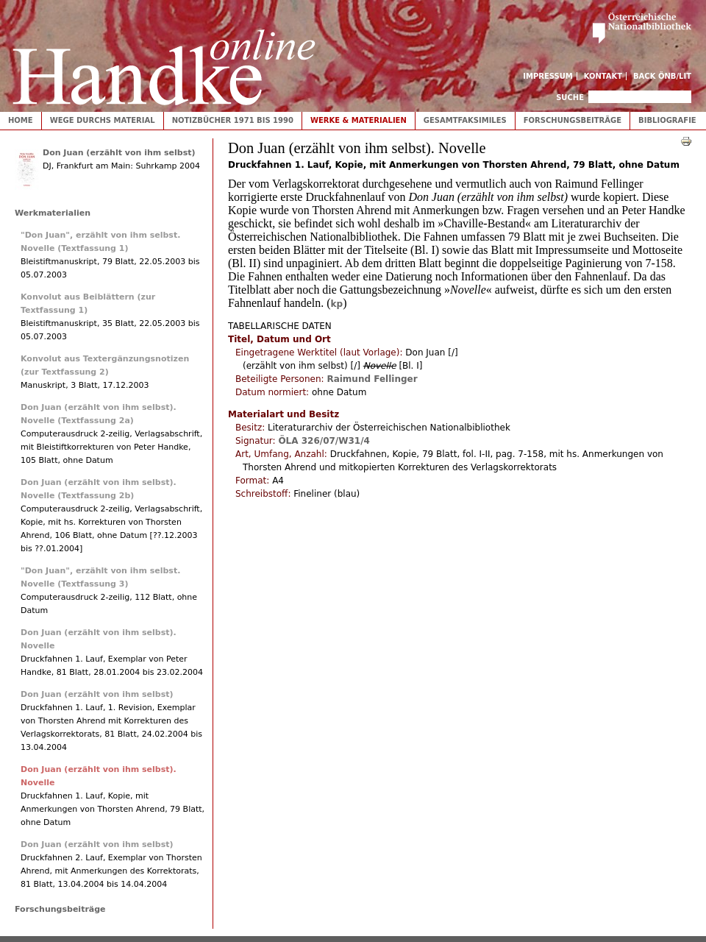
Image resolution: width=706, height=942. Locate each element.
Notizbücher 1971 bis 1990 (232, 120)
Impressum (548, 76)
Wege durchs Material (102, 120)
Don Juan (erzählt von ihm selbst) (119, 152)
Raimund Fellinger (372, 379)
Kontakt (603, 76)
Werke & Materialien (358, 120)
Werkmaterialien (52, 213)
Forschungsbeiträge (572, 120)
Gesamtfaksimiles (465, 120)
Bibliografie (667, 120)
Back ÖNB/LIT (662, 76)
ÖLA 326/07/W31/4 (324, 441)
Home (20, 120)
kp (337, 304)
